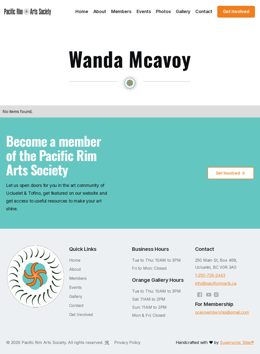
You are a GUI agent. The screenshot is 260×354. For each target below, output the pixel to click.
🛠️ (106, 342)
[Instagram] (216, 294)
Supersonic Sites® (237, 342)
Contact (203, 11)
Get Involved (81, 314)
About (99, 11)
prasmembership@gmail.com (222, 312)
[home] (28, 12)
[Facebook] (200, 294)
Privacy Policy (127, 342)
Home (81, 11)
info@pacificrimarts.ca (215, 283)
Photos (163, 11)
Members (121, 11)
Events (144, 11)
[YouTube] (209, 294)
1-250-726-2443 (210, 275)
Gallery (183, 11)
